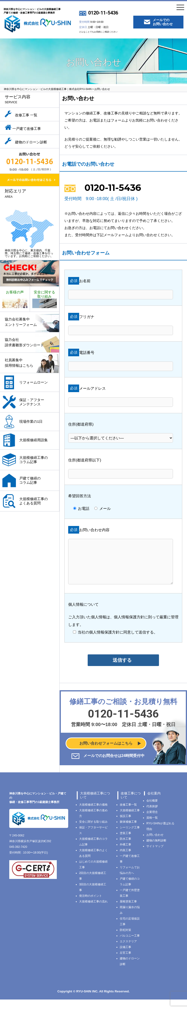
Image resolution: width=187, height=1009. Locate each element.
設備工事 (125, 956)
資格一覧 (152, 827)
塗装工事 (125, 842)
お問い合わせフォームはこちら (106, 753)
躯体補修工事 (128, 831)
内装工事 (125, 859)
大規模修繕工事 (130, 819)
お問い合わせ (154, 844)
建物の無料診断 (156, 850)
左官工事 (125, 962)
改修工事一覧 (128, 814)
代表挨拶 (152, 815)
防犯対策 (125, 939)
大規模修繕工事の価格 (93, 814)
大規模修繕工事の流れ (93, 911)
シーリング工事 (130, 837)
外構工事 (125, 854)
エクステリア (128, 951)
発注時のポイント (90, 905)
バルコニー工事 (130, 945)
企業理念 (152, 821)
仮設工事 (125, 825)
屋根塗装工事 (128, 911)
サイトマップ (154, 855)
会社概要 (152, 810)
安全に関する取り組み (93, 831)
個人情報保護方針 (129, 626)
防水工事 (125, 848)
